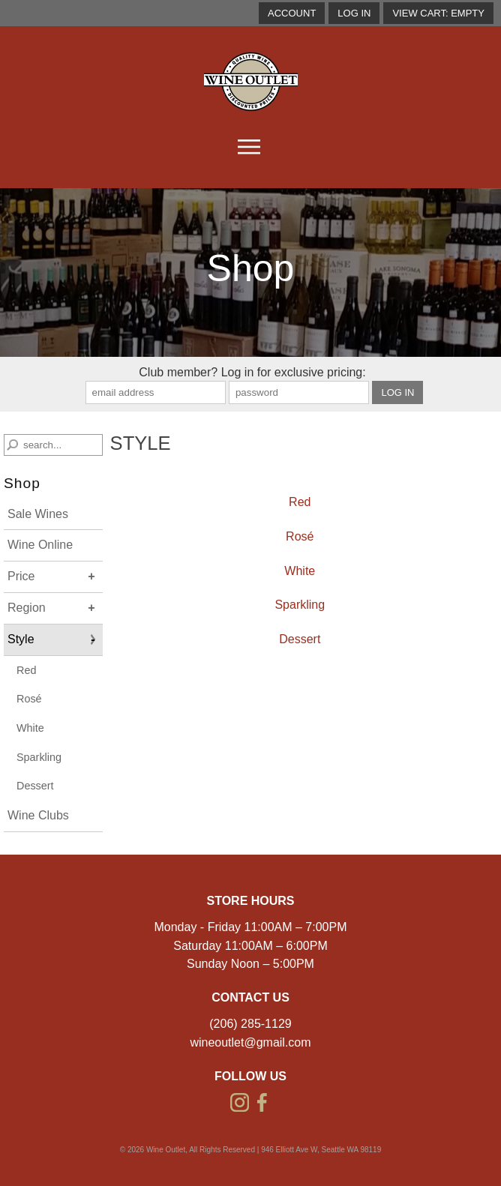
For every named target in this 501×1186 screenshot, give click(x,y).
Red (26, 670)
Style (21, 639)
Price (21, 576)
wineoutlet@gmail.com (250, 1042)
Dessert (35, 786)
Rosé (29, 699)
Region (27, 607)
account (292, 13)
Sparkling (39, 757)
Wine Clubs (38, 815)
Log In (354, 13)
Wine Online (40, 544)
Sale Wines (38, 514)
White (30, 728)
